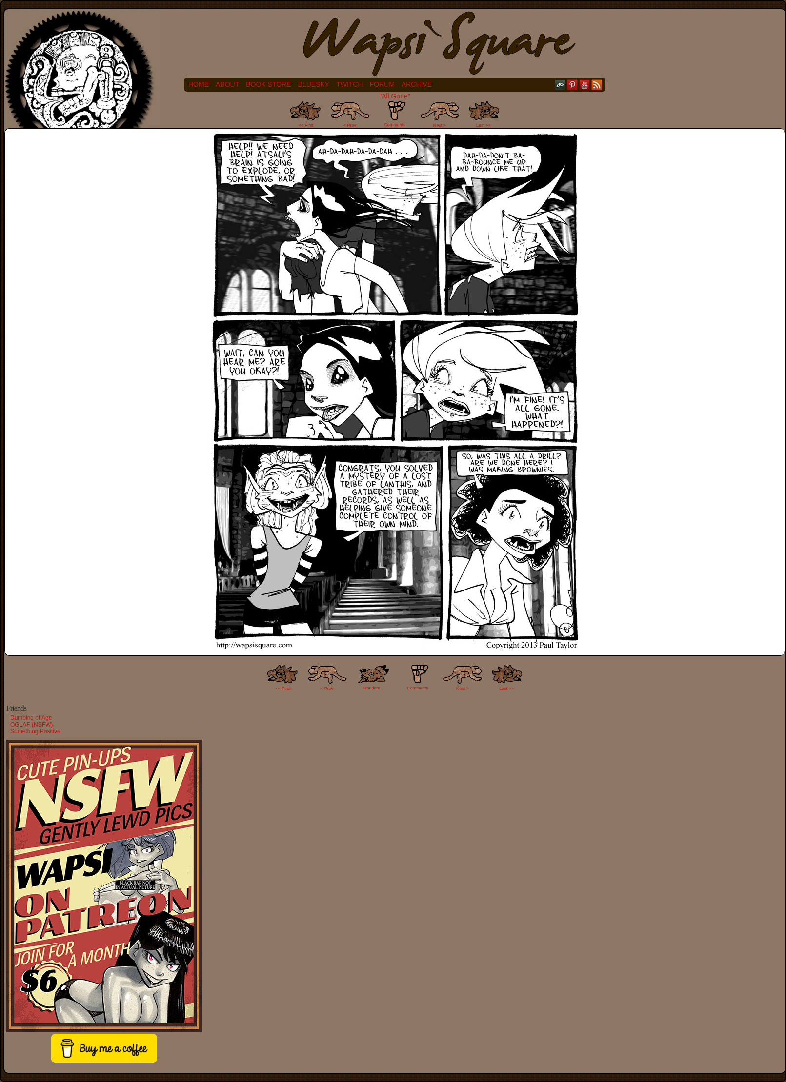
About (227, 84)
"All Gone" (394, 96)
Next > (439, 125)
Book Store (268, 84)
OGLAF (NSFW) (31, 724)
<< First (306, 125)
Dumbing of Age (31, 717)
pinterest (572, 85)
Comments (394, 114)
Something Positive (35, 731)
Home (198, 84)
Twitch (349, 84)
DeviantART (560, 85)
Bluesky (314, 84)
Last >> (483, 125)
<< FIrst (283, 688)
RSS (597, 85)
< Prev (349, 125)
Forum (382, 84)
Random (371, 688)
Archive (417, 84)
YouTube (585, 85)
